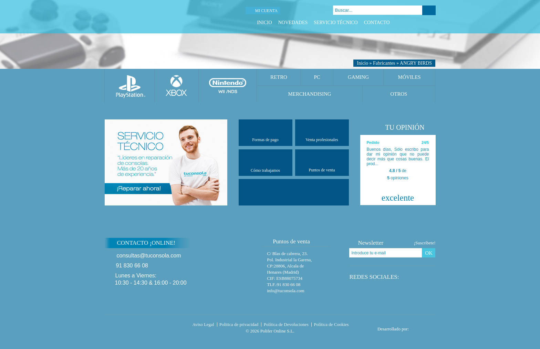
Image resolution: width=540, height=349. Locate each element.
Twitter (414, 22)
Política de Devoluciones (286, 324)
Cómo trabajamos (265, 162)
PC (317, 77)
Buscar (429, 10)
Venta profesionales (321, 132)
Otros (399, 94)
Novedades (293, 22)
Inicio (264, 22)
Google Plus (423, 22)
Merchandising (309, 94)
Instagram (432, 22)
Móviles (409, 77)
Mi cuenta (266, 10)
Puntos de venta (322, 162)
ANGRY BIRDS (416, 63)
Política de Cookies (331, 324)
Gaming (358, 77)
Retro (278, 77)
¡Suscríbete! (425, 242)
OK (429, 253)
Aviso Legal (203, 324)
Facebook (406, 22)
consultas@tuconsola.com (149, 255)
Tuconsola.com (134, 325)
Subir (452, 247)
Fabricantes (384, 63)
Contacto (377, 22)
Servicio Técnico (335, 22)
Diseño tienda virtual (424, 326)
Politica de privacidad (238, 324)
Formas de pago (265, 132)
